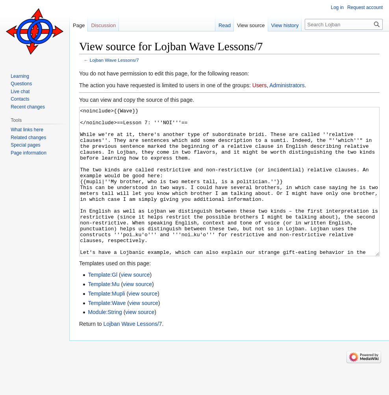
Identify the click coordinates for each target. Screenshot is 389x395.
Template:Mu (103, 313)
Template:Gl (102, 304)
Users (259, 85)
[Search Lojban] (344, 24)
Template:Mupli (106, 323)
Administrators (286, 85)
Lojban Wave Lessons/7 (114, 59)
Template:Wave (107, 332)
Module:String (105, 341)
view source (135, 304)
